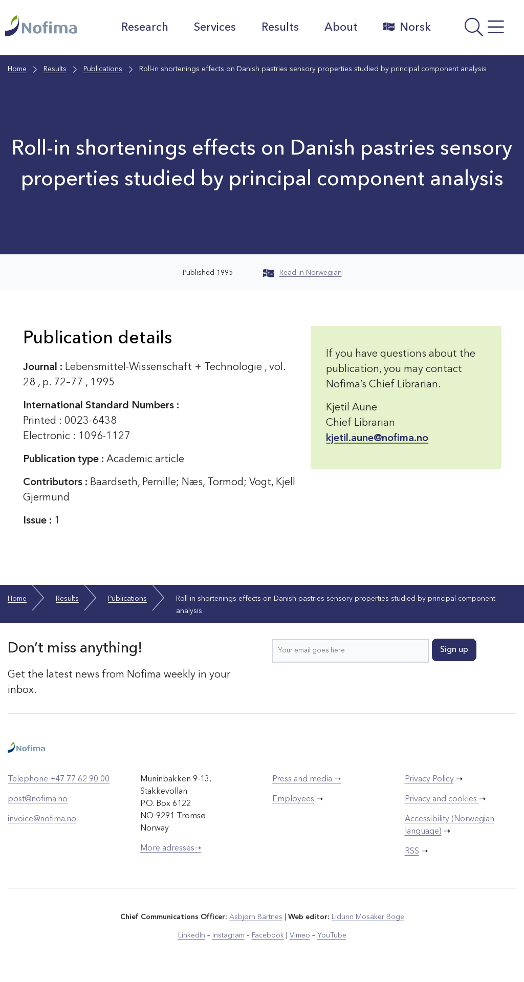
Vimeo (300, 935)
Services (215, 27)
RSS (412, 851)
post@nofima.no (38, 799)
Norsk (407, 27)
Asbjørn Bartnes (255, 917)
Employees (293, 799)
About (341, 27)
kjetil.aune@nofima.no (377, 438)
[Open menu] (480, 30)
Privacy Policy (429, 779)
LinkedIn (191, 935)
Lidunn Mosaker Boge (368, 917)
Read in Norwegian (302, 272)
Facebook (268, 935)
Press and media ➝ (306, 779)
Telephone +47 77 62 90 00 (59, 779)
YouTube (331, 935)
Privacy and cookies (442, 799)
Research (144, 27)
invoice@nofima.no (42, 819)
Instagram (228, 935)
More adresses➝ (170, 848)
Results (280, 27)
